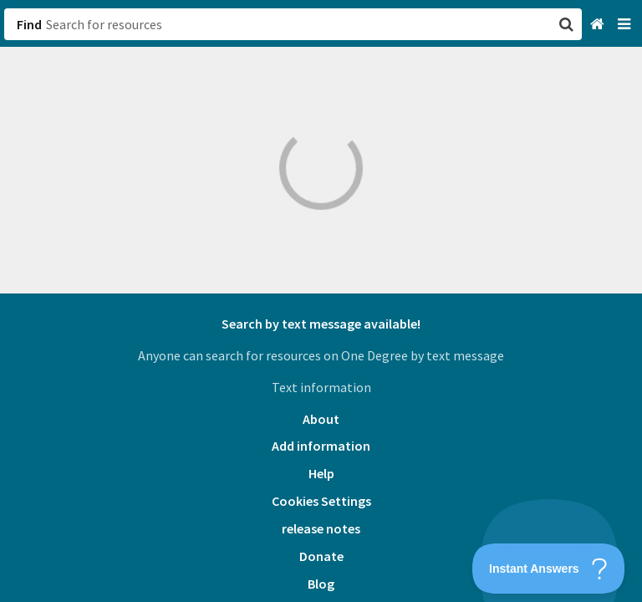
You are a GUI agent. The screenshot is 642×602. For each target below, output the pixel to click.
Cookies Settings (321, 500)
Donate (321, 556)
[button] (321, 301)
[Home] (599, 24)
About (321, 419)
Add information (321, 445)
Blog (321, 583)
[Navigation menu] (625, 24)
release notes (321, 528)
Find (29, 24)
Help (321, 473)
